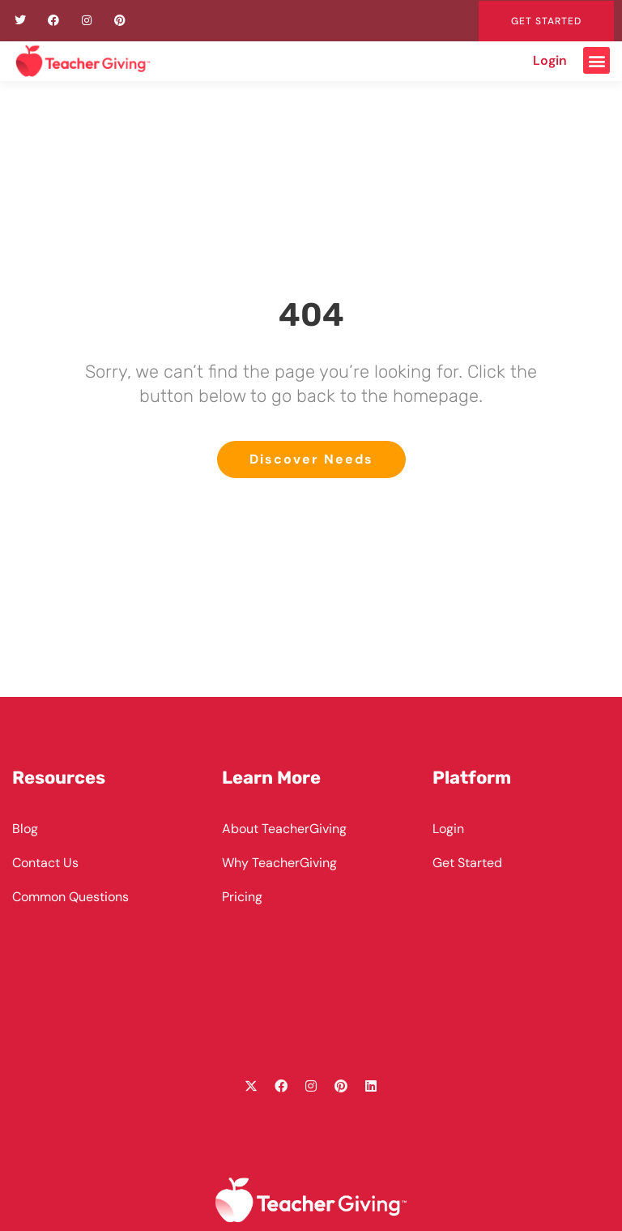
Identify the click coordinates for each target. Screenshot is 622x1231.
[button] (596, 60)
